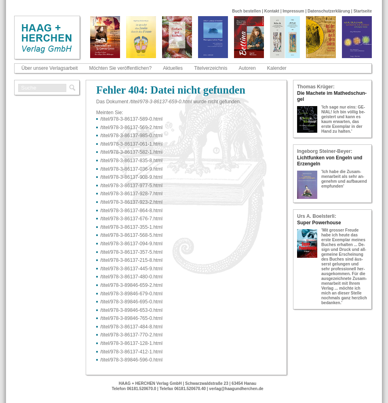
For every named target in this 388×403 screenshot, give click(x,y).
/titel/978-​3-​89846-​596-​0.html (131, 360)
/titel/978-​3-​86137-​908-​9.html (131, 177)
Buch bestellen (246, 11)
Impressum (293, 11)
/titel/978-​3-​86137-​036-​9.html (131, 169)
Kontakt (271, 11)
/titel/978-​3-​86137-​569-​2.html (131, 127)
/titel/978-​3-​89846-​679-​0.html (131, 294)
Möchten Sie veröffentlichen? (120, 68)
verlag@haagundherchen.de (236, 388)
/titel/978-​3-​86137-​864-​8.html (131, 210)
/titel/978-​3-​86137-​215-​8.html (131, 260)
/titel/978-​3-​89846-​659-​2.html (131, 285)
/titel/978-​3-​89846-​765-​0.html (131, 318)
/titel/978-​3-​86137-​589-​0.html (131, 119)
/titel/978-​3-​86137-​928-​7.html (131, 193)
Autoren (247, 68)
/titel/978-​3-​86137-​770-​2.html (131, 335)
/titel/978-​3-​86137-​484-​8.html (131, 327)
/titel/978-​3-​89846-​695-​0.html (131, 302)
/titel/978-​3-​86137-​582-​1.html (131, 152)
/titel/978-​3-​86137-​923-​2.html (131, 202)
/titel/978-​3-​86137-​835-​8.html (131, 160)
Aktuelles (173, 68)
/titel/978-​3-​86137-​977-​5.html (131, 185)
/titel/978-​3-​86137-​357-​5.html (131, 252)
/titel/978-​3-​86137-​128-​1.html (131, 343)
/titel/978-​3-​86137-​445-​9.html (131, 268)
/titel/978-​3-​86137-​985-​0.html (131, 135)
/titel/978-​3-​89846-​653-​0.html (131, 310)
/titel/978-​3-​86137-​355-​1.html (131, 227)
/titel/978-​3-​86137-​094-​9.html (131, 243)
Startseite (362, 11)
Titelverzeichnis (210, 68)
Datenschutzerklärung (329, 11)
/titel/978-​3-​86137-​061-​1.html (131, 144)
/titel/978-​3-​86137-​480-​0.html (131, 277)
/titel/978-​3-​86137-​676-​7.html (131, 218)
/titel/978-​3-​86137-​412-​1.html (131, 352)
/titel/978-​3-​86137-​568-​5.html (131, 235)
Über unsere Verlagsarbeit (49, 68)
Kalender (277, 68)
